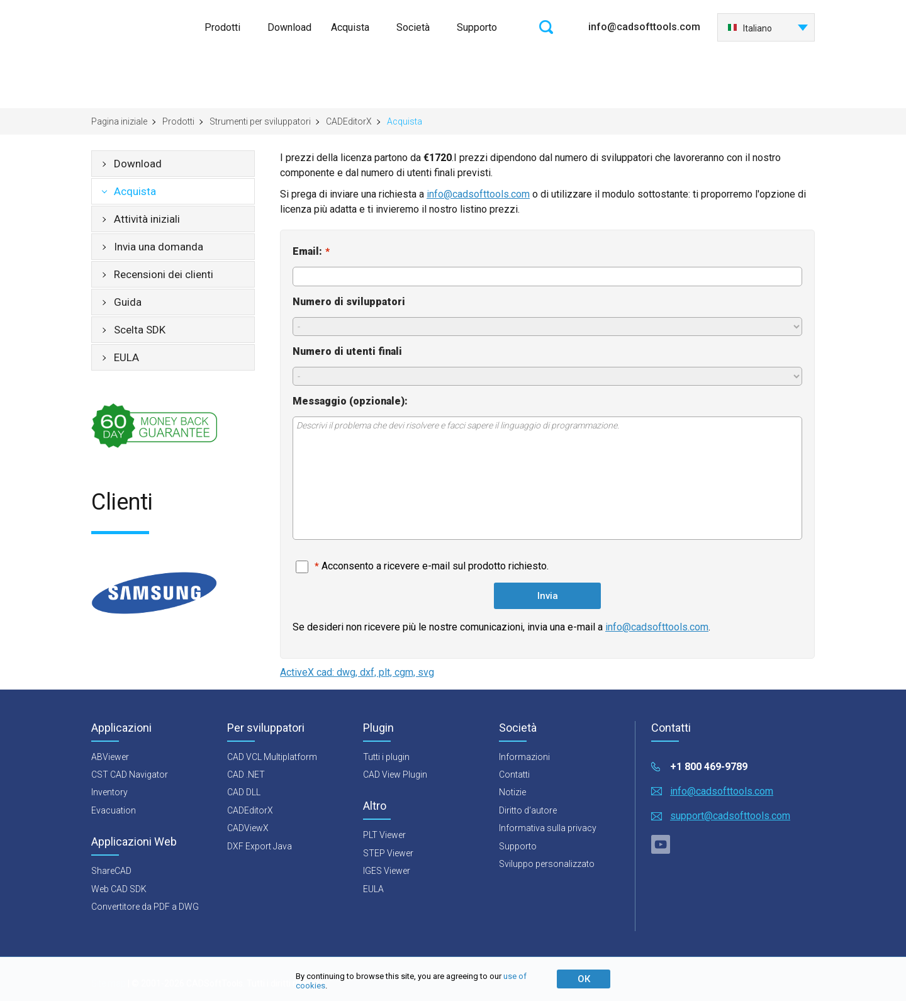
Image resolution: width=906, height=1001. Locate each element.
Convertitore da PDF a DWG (145, 907)
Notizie (512, 792)
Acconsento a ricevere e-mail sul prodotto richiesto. (432, 566)
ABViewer (110, 757)
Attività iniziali (147, 219)
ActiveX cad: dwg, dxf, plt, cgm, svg (357, 672)
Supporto (477, 27)
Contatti (514, 774)
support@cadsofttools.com (730, 816)
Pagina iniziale (119, 121)
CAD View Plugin (395, 774)
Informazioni (524, 757)
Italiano (749, 28)
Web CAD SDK (119, 889)
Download (289, 27)
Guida (128, 302)
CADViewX (248, 828)
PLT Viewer (384, 835)
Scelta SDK (139, 329)
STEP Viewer (388, 853)
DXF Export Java (259, 846)
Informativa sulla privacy (547, 828)
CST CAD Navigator (129, 774)
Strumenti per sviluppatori (260, 121)
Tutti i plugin (386, 757)
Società (413, 27)
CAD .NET (246, 774)
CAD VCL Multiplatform (272, 757)
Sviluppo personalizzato (547, 864)
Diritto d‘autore (528, 810)
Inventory (109, 792)
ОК (584, 979)
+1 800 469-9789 (708, 767)
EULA (126, 357)
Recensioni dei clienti (163, 274)
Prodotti (222, 27)
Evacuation (113, 810)
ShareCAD (111, 871)
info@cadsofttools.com (644, 27)
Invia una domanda (158, 246)
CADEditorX (349, 121)
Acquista (350, 27)
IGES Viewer (386, 871)
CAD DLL (243, 792)
